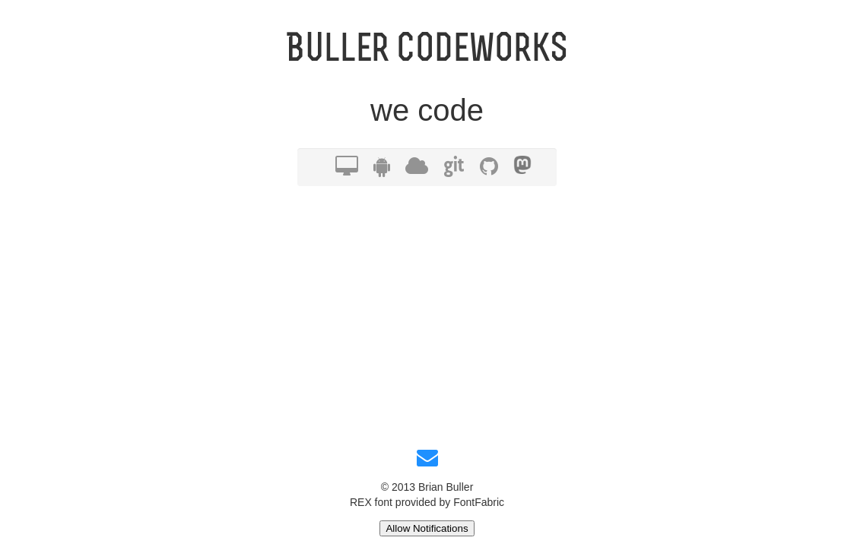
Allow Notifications (427, 528)
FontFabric (478, 502)
